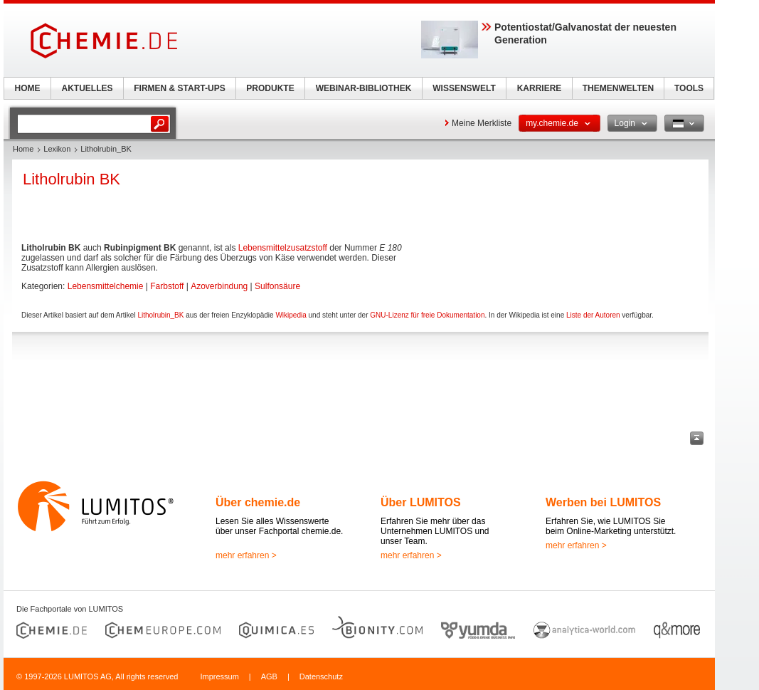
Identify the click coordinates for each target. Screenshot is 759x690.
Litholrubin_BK (160, 315)
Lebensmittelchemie (106, 286)
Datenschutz (321, 676)
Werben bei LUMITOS (603, 502)
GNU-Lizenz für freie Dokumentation (427, 315)
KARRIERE (539, 88)
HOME (28, 88)
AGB (269, 676)
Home (23, 149)
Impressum (219, 676)
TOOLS (689, 88)
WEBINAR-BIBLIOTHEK (364, 88)
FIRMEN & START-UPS (179, 88)
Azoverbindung (219, 286)
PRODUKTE (270, 88)
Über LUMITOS (421, 502)
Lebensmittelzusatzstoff (282, 248)
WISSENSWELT (463, 88)
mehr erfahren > (246, 555)
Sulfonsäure (277, 286)
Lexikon (56, 149)
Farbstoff (167, 286)
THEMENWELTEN (618, 88)
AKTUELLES (87, 88)
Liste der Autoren (593, 315)
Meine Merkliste (481, 123)
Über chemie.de (258, 502)
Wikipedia (290, 315)
